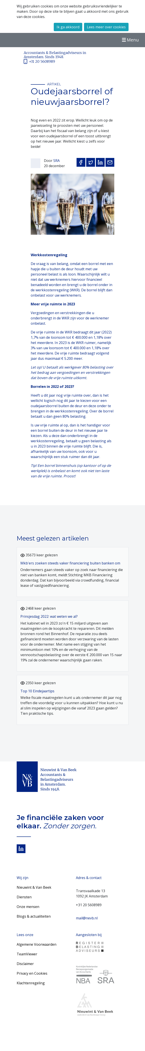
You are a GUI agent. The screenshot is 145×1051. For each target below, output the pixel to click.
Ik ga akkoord (68, 27)
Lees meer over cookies (106, 27)
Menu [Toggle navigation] (130, 40)
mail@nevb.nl (87, 918)
